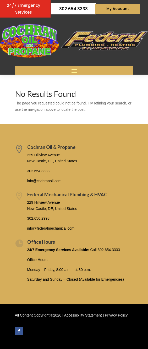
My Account (117, 8)
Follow (34, 331)
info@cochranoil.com (44, 181)
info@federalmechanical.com (51, 228)
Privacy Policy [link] (116, 315)
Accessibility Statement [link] (83, 315)
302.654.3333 (73, 9)
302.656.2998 (38, 218)
